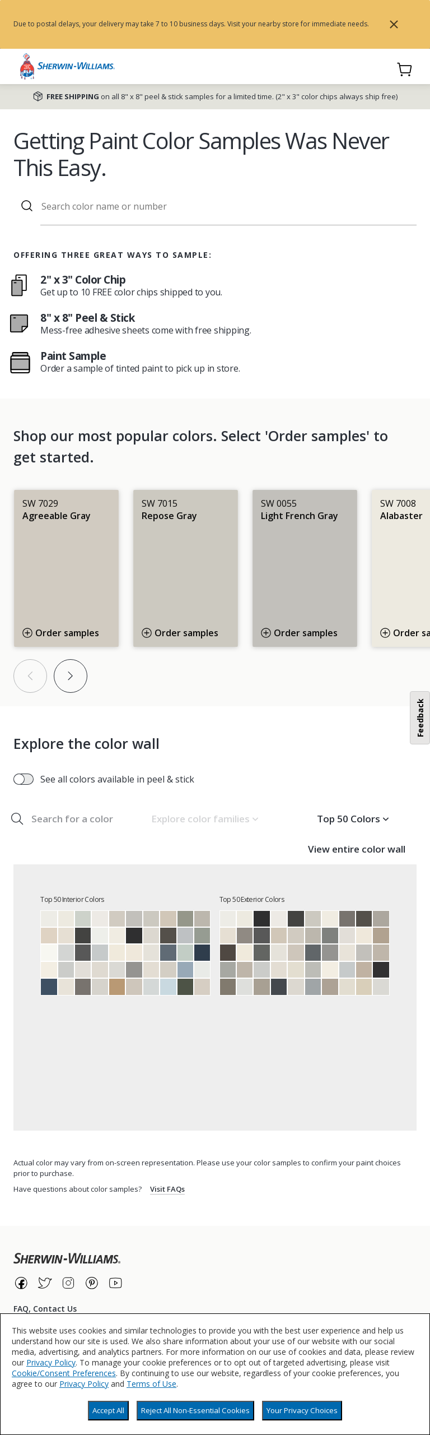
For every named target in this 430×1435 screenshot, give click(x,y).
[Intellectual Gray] (261, 986)
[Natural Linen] (48, 935)
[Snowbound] (99, 918)
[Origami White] (151, 952)
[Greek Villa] (117, 935)
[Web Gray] (313, 952)
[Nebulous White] (244, 986)
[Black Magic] (380, 969)
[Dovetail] (244, 935)
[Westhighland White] (48, 969)
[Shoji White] (66, 935)
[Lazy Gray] (185, 935)
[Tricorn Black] (133, 935)
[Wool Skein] (364, 986)
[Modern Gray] (202, 986)
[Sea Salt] (82, 918)
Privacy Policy (51, 1362)
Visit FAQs (167, 1189)
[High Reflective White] (48, 952)
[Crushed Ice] (99, 986)
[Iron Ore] (82, 935)
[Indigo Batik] (48, 986)
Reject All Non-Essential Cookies (195, 1410)
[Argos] (313, 969)
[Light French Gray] (133, 918)
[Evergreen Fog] (185, 918)
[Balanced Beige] (364, 969)
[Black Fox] (227, 952)
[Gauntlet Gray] (82, 986)
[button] (205, 819)
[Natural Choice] (295, 969)
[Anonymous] (227, 986)
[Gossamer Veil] (168, 969)
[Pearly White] (66, 986)
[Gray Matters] (227, 969)
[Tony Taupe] (380, 935)
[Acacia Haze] (202, 935)
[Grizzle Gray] (261, 952)
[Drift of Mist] (151, 935)
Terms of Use (151, 1383)
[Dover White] (117, 952)
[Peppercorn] (82, 952)
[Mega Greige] (329, 986)
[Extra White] (99, 935)
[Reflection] (66, 952)
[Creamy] (133, 952)
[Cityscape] (329, 935)
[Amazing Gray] (244, 969)
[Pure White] (48, 918)
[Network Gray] (313, 986)
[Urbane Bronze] (168, 935)
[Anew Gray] (380, 952)
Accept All (108, 1410)
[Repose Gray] (151, 918)
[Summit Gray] (133, 969)
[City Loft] (99, 969)
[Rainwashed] (185, 952)
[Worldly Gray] (133, 986)
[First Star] (117, 969)
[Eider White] (82, 969)
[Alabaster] (66, 918)
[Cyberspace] (278, 986)
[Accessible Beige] (168, 918)
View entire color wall (356, 849)
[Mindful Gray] (202, 918)
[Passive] (66, 969)
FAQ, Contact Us (45, 1308)
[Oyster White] (347, 986)
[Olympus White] (151, 986)
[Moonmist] (168, 986)
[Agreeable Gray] (117, 918)
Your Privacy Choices (302, 1410)
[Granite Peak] (168, 952)
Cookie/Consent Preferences (64, 1373)
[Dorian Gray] (380, 918)
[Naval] (202, 952)
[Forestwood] (185, 986)
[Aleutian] (185, 969)
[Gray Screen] (99, 952)
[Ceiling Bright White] (202, 969)
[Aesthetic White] (151, 969)
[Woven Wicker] (117, 986)
